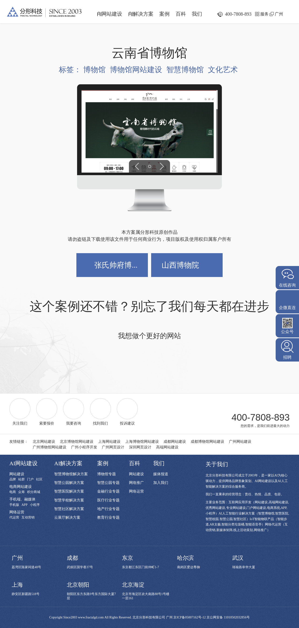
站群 (21, 479)
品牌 (12, 479)
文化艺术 (223, 69)
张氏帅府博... (115, 265)
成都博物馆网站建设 (207, 442)
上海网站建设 (109, 442)
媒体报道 (160, 474)
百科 (181, 14)
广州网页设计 (113, 447)
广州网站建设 (240, 442)
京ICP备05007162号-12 (189, 617)
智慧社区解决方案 (69, 509)
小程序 (35, 505)
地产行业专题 (108, 509)
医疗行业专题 (108, 500)
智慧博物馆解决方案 (71, 474)
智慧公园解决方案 (69, 483)
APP (24, 505)
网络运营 (16, 512)
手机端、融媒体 (22, 499)
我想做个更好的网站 (149, 337)
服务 (264, 14)
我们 (197, 14)
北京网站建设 (44, 442)
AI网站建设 (23, 463)
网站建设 (109, 14)
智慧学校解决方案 (69, 500)
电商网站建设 (20, 487)
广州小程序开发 (84, 447)
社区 (39, 479)
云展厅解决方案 (67, 517)
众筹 (21, 492)
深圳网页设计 (140, 447)
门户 (30, 479)
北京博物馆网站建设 (76, 442)
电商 (12, 492)
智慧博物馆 (185, 69)
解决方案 (140, 14)
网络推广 (136, 483)
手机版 (14, 505)
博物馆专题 (106, 474)
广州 (279, 14)
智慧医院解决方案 (69, 491)
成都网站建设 (175, 442)
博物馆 (94, 69)
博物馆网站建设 (136, 69)
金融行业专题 (108, 491)
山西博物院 (180, 265)
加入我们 (160, 483)
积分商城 (33, 492)
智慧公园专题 (108, 483)
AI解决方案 (68, 463)
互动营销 (28, 517)
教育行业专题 (108, 517)
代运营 (14, 517)
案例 (164, 14)
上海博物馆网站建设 (142, 442)
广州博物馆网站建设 (49, 447)
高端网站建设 (167, 447)
